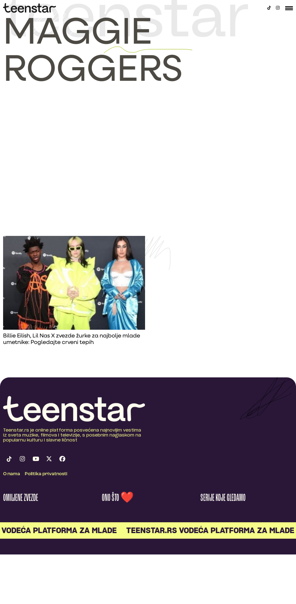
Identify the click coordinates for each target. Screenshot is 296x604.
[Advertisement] (60, 172)
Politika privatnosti (46, 474)
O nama (11, 474)
